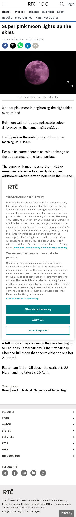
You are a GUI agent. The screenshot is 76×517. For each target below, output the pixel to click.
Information (11, 455)
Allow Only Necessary (38, 309)
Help (5, 449)
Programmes (23, 17)
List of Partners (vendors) (22, 298)
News (5, 390)
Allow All (38, 319)
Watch (6, 424)
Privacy (66, 513)
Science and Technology (50, 390)
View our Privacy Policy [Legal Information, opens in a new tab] (54, 247)
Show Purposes (38, 330)
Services (8, 437)
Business (48, 12)
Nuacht (7, 17)
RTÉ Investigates (46, 17)
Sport (60, 12)
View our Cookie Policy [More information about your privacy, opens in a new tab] (27, 247)
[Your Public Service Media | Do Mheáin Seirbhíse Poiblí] (8, 492)
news (5, 12)
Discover (8, 411)
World (19, 12)
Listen (6, 430)
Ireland (34, 12)
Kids (5, 443)
